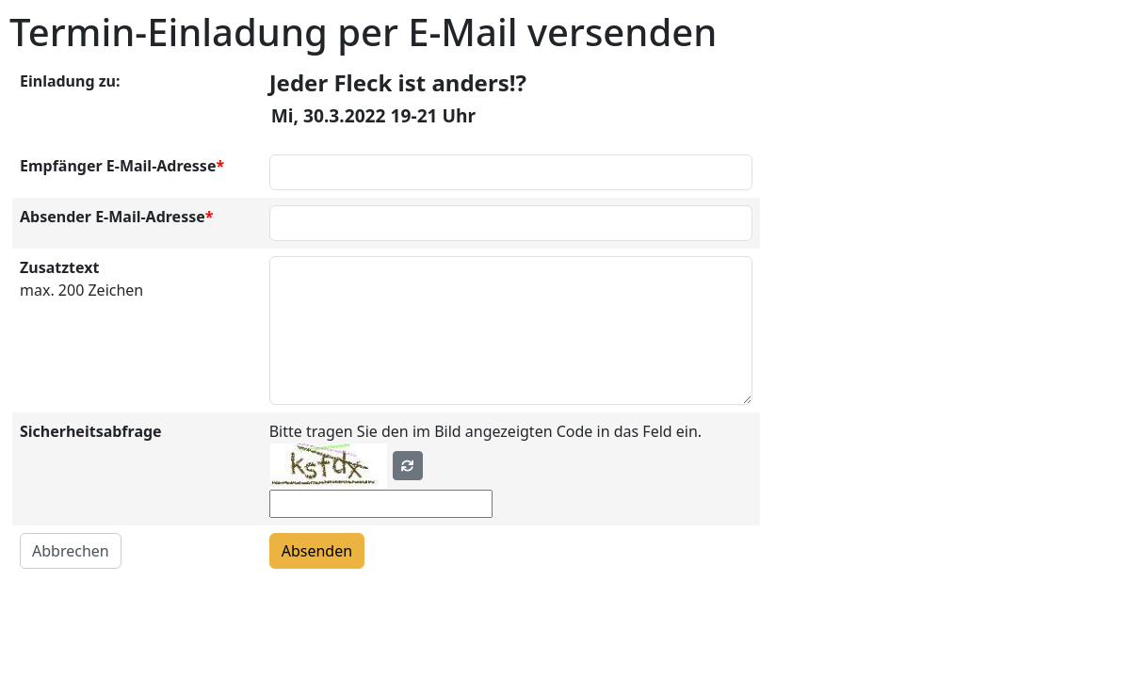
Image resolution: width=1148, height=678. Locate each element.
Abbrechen (70, 551)
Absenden (317, 551)
